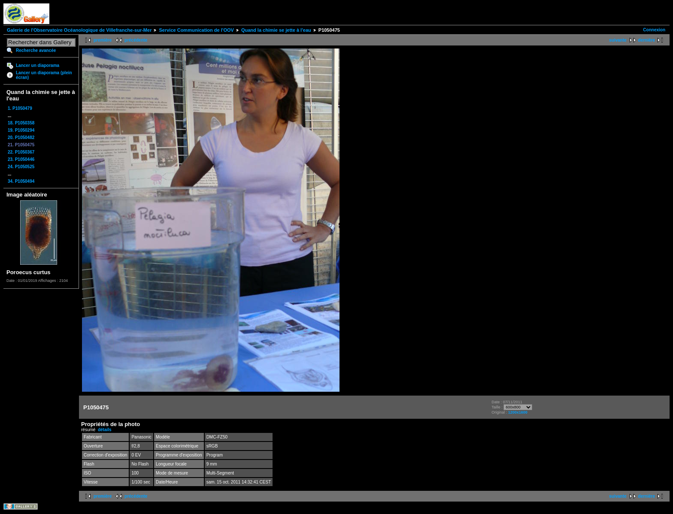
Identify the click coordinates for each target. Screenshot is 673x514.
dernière (646, 40)
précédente (135, 40)
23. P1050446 (21, 159)
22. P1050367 (21, 152)
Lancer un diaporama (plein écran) (44, 75)
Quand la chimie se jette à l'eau (276, 30)
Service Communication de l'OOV (196, 30)
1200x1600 (517, 412)
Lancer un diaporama (37, 65)
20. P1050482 (21, 137)
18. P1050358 (21, 123)
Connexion (654, 29)
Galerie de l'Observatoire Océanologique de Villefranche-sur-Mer (79, 30)
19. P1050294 (21, 130)
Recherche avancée (36, 50)
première (103, 40)
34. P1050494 (21, 181)
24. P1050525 (21, 166)
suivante (618, 40)
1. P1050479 (20, 108)
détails (105, 429)
